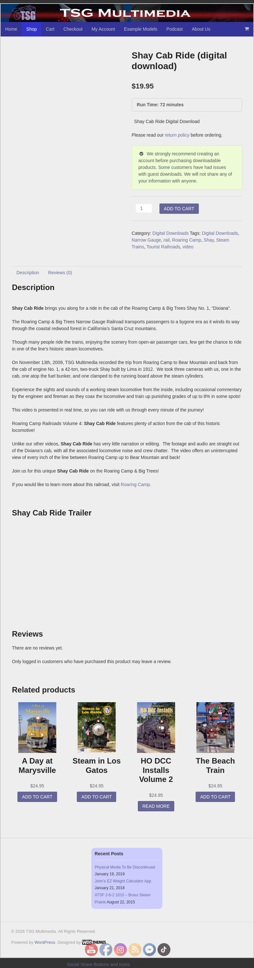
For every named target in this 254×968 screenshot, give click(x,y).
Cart (50, 29)
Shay (209, 240)
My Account (103, 29)
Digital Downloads (170, 233)
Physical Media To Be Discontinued (125, 867)
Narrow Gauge (146, 240)
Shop (31, 29)
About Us (201, 29)
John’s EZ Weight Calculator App (123, 881)
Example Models (140, 29)
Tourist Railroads (163, 246)
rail (167, 240)
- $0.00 (246, 29)
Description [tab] (27, 272)
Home (11, 29)
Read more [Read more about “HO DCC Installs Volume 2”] (156, 806)
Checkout (73, 29)
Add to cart (179, 208)
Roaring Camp (186, 240)
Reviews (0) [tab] (60, 272)
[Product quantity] (143, 208)
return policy (177, 135)
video (188, 246)
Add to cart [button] (37, 796)
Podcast (175, 29)
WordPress (45, 942)
